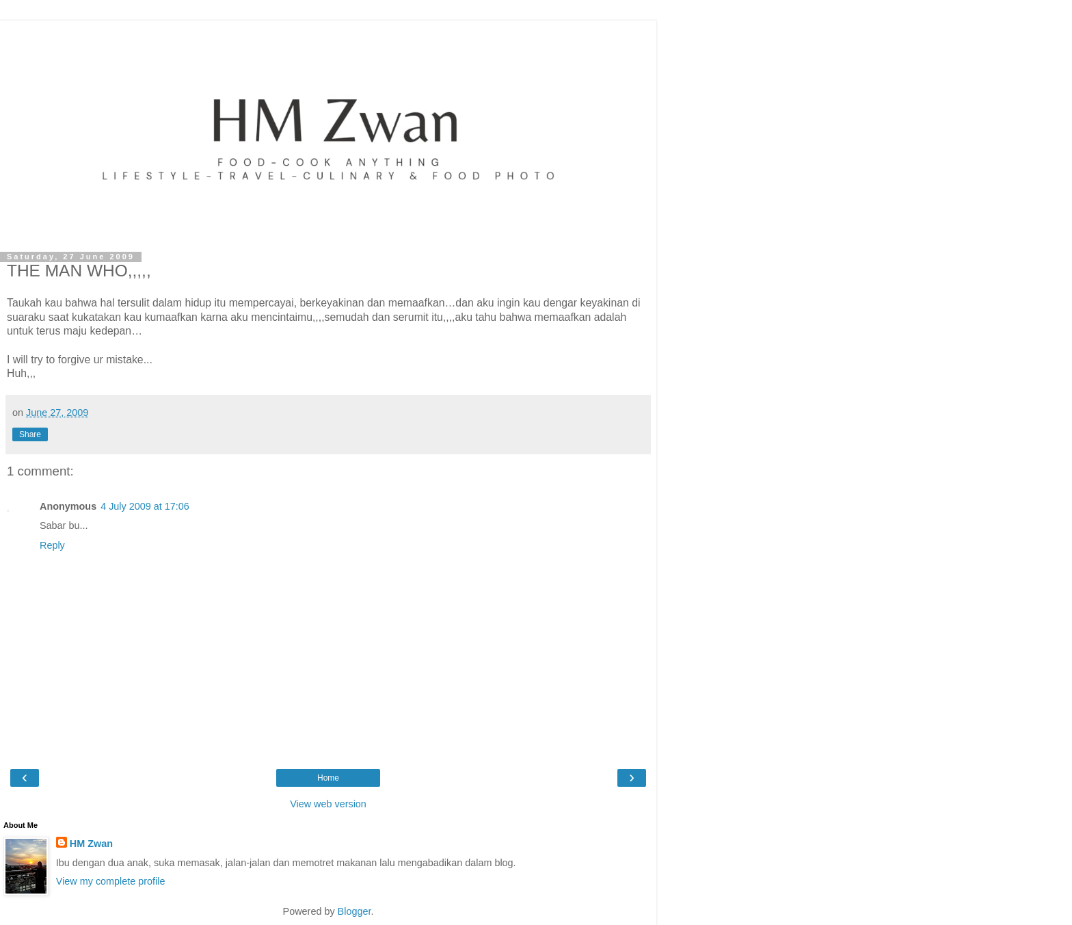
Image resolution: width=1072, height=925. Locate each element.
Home (328, 778)
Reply (52, 545)
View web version (328, 803)
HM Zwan (91, 843)
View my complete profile (110, 881)
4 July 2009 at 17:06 (144, 506)
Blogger (354, 911)
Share (30, 434)
